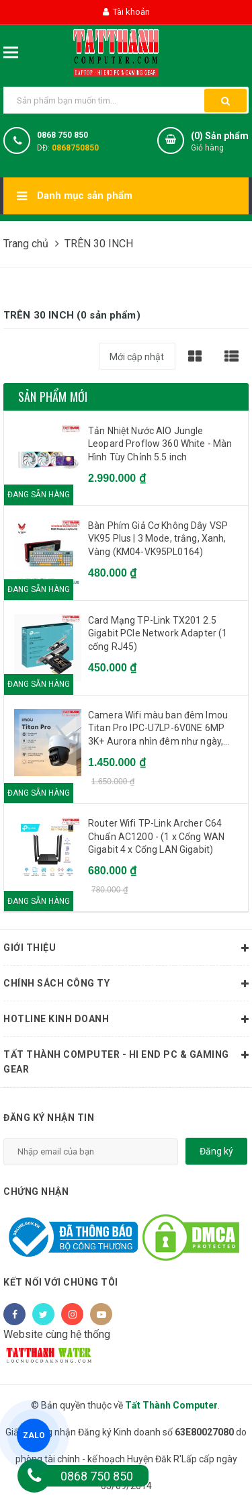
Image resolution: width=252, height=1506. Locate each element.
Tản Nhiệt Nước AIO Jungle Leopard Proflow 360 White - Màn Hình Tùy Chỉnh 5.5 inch (160, 443)
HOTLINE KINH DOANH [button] (126, 1019)
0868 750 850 (62, 135)
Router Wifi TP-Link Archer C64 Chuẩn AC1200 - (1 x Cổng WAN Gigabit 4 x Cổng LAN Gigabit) (156, 836)
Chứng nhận (36, 1191)
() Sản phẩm (220, 142)
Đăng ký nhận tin (48, 1117)
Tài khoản (126, 12)
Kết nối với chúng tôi (60, 1282)
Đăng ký (216, 1151)
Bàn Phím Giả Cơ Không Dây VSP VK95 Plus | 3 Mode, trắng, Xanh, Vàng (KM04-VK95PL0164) (158, 538)
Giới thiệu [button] (126, 948)
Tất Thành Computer (171, 1405)
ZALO (34, 1435)
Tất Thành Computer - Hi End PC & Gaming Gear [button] (126, 1060)
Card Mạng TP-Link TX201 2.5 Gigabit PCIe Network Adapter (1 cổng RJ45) (157, 633)
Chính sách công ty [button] (126, 984)
